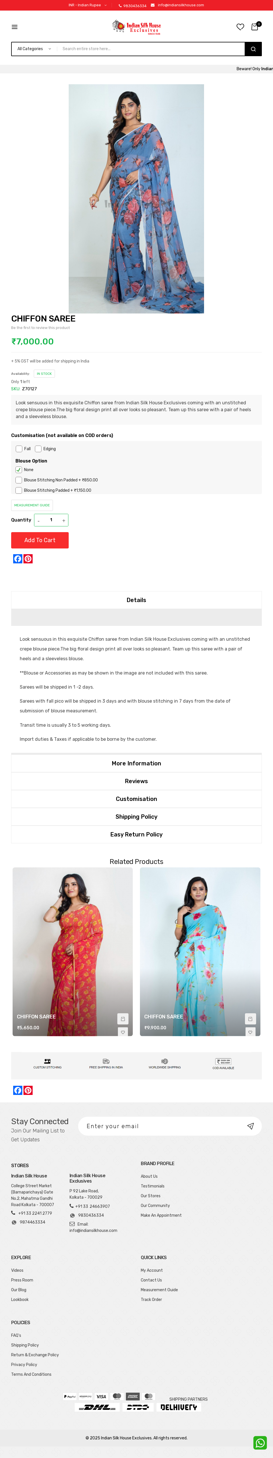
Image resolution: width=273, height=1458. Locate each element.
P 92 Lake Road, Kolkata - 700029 (86, 1194)
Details (136, 600)
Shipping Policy (136, 816)
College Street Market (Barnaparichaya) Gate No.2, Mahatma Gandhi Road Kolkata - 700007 (32, 1195)
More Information (136, 763)
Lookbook (20, 1299)
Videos (17, 1270)
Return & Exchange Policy (35, 1355)
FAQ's (16, 1335)
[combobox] (153, 49)
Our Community (155, 1205)
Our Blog (18, 1289)
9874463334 (28, 1222)
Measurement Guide (32, 505)
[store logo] (136, 27)
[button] (89, 5)
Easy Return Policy (136, 834)
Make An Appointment (161, 1215)
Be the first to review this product (40, 328)
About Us (149, 1176)
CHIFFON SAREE (36, 1017)
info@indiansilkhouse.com (181, 5)
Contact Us (151, 1280)
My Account (152, 1270)
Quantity (21, 520)
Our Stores (151, 1196)
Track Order (151, 1299)
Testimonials (153, 1186)
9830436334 (133, 6)
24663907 (100, 1206)
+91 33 (81, 1206)
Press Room (22, 1280)
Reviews (136, 781)
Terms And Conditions (31, 1374)
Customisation (136, 798)
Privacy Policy (24, 1364)
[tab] (136, 600)
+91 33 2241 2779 (35, 1213)
